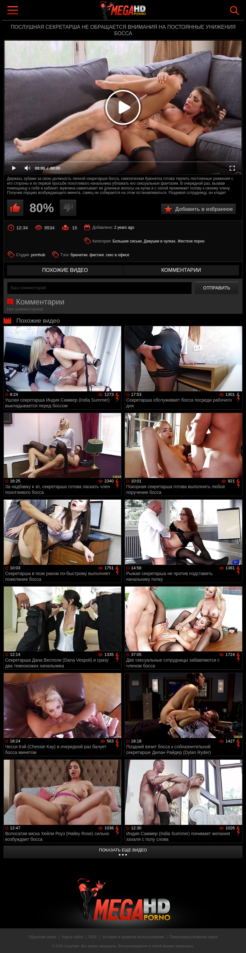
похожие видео (65, 270)
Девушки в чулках (160, 241)
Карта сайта (72, 937)
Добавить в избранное (204, 209)
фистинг (97, 255)
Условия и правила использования (133, 937)
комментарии (181, 270)
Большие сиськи (127, 241)
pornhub (38, 255)
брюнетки (78, 255)
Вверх (236, 941)
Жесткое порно (190, 241)
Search (234, 10)
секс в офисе (117, 255)
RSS (93, 937)
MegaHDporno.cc (136, 11)
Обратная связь (42, 937)
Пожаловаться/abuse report (193, 937)
